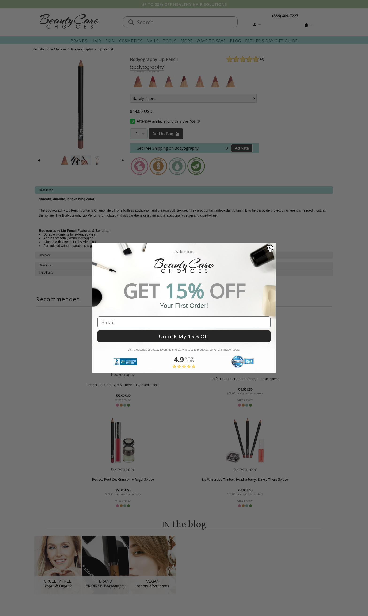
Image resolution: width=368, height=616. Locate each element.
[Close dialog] (270, 248)
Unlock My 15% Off (184, 336)
